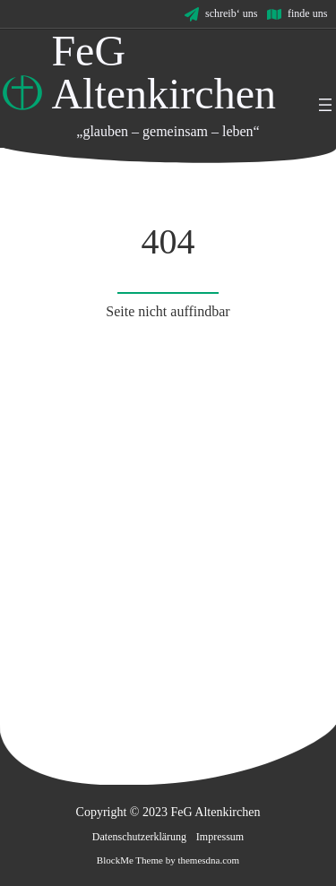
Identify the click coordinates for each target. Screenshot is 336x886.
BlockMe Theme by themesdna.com (168, 860)
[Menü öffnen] (325, 105)
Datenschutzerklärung (139, 836)
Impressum (220, 836)
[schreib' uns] (221, 13)
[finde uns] (297, 13)
